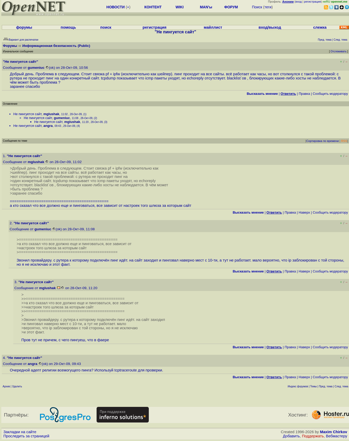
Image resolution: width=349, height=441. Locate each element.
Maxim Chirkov (333, 432)
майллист (213, 27)
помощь (68, 27)
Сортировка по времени (322, 140)
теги (267, 7)
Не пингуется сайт (27, 114)
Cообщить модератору (330, 94)
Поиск (257, 7)
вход (298, 1)
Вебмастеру (336, 436)
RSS (344, 140)
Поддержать (313, 436)
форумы (24, 27)
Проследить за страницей (26, 436)
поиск (105, 27)
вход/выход (269, 27)
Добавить (291, 436)
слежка (320, 27)
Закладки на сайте (19, 432)
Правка (304, 94)
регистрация (312, 1)
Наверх (304, 212)
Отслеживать (338, 51)
